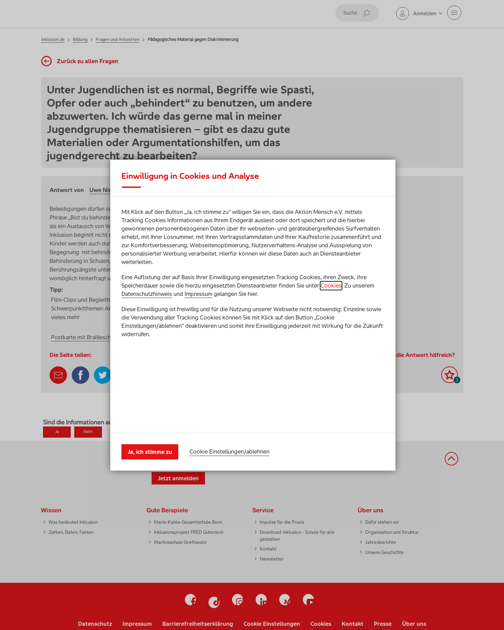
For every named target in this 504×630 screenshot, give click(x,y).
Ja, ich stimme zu (150, 407)
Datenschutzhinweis (146, 338)
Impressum (198, 338)
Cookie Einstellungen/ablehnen (229, 407)
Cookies (331, 329)
